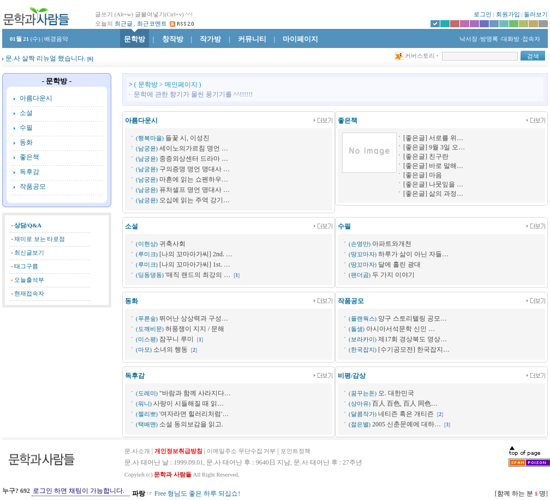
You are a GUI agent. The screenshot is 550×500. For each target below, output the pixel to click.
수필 (26, 127)
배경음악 (56, 39)
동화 (26, 142)
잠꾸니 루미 (176, 339)
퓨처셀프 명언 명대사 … (194, 190)
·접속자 (530, 39)
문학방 (134, 39)
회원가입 (508, 14)
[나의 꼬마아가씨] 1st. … (194, 264)
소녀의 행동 (170, 349)
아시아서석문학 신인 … (400, 329)
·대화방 (509, 39)
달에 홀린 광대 (399, 264)
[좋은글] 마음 (422, 175)
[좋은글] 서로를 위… (433, 138)
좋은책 (29, 157)
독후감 (29, 172)
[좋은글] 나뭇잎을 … (433, 184)
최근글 (124, 24)
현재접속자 (29, 294)
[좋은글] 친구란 (426, 156)
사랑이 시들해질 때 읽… (188, 403)
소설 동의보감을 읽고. (191, 424)
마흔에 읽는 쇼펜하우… (193, 179)
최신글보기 (29, 253)
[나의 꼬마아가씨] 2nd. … (195, 254)
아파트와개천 (391, 244)
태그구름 (26, 266)
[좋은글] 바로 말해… (433, 166)
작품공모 (33, 186)
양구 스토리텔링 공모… (412, 318)
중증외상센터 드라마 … (193, 158)
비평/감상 (352, 375)
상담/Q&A (27, 225)
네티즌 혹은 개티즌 (406, 414)
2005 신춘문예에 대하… (406, 424)
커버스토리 (420, 56)
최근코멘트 (152, 24)
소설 (26, 113)
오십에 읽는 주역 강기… (194, 200)
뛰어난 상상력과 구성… (193, 318)
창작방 (172, 39)
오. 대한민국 (396, 393)
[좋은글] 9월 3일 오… (434, 147)
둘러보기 (536, 14)
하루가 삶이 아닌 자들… (413, 254)
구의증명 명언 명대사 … (194, 169)
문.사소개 (137, 451)
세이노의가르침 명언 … (193, 148)
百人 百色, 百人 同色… (405, 403)
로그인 (483, 14)
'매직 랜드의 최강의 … (197, 275)
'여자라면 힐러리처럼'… (194, 414)
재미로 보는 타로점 (39, 239)
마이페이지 (300, 39)
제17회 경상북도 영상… (412, 339)
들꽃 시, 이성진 (187, 138)
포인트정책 (295, 451)
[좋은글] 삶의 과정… (433, 193)
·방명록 (489, 39)
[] (90, 59)
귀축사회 (172, 244)
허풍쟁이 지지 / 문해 (194, 329)
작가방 (210, 39)
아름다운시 (36, 98)
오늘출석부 (29, 280)
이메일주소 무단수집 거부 (241, 451)
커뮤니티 (252, 39)
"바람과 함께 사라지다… (195, 393)
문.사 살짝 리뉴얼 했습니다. (45, 58)
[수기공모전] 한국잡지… (414, 349)
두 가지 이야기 (393, 275)
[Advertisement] (56, 367)
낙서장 (467, 39)
